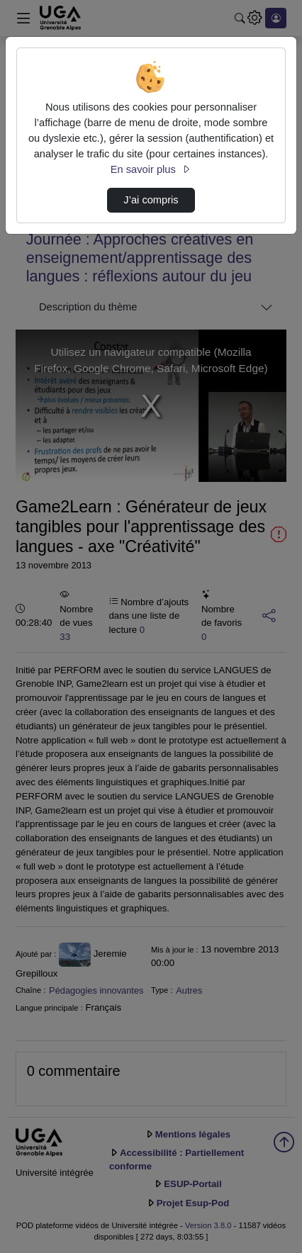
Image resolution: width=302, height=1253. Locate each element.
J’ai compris (150, 200)
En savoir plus (151, 169)
